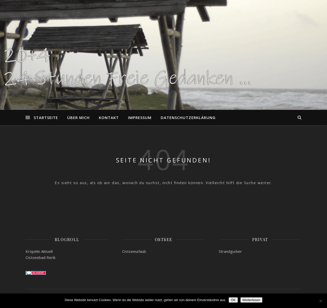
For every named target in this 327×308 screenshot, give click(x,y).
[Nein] (320, 300)
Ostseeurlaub (134, 251)
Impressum (139, 117)
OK (233, 300)
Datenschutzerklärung (188, 117)
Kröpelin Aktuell (39, 251)
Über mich (78, 117)
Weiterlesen (251, 300)
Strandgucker (230, 251)
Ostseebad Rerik (40, 257)
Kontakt (109, 117)
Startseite (46, 117)
